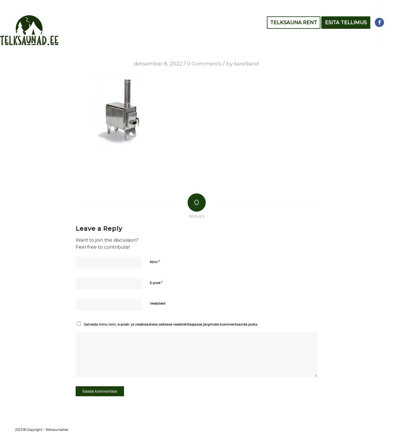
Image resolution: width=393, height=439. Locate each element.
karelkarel (246, 64)
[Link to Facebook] (379, 22)
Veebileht (157, 303)
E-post (156, 282)
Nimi (155, 261)
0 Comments (204, 64)
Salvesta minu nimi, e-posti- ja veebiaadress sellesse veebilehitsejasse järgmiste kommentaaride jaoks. (171, 324)
